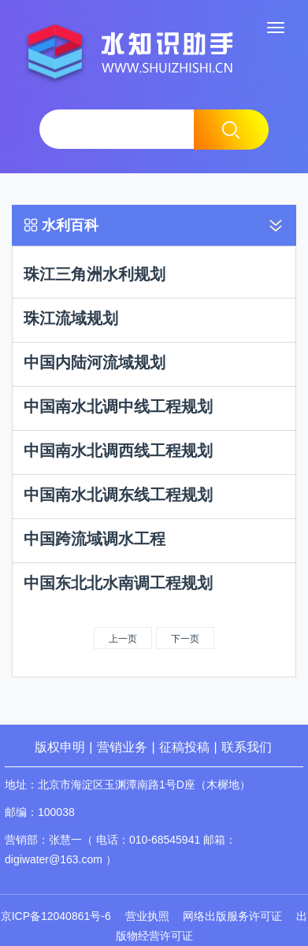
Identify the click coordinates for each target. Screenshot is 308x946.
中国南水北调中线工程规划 (118, 406)
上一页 (123, 638)
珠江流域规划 (71, 318)
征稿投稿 (186, 747)
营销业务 (122, 747)
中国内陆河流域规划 (94, 362)
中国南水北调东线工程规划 (118, 494)
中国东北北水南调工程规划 (118, 583)
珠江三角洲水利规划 (94, 274)
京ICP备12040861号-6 (56, 916)
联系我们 (246, 747)
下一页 (185, 638)
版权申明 (60, 747)
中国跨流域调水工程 (94, 538)
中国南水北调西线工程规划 (118, 450)
